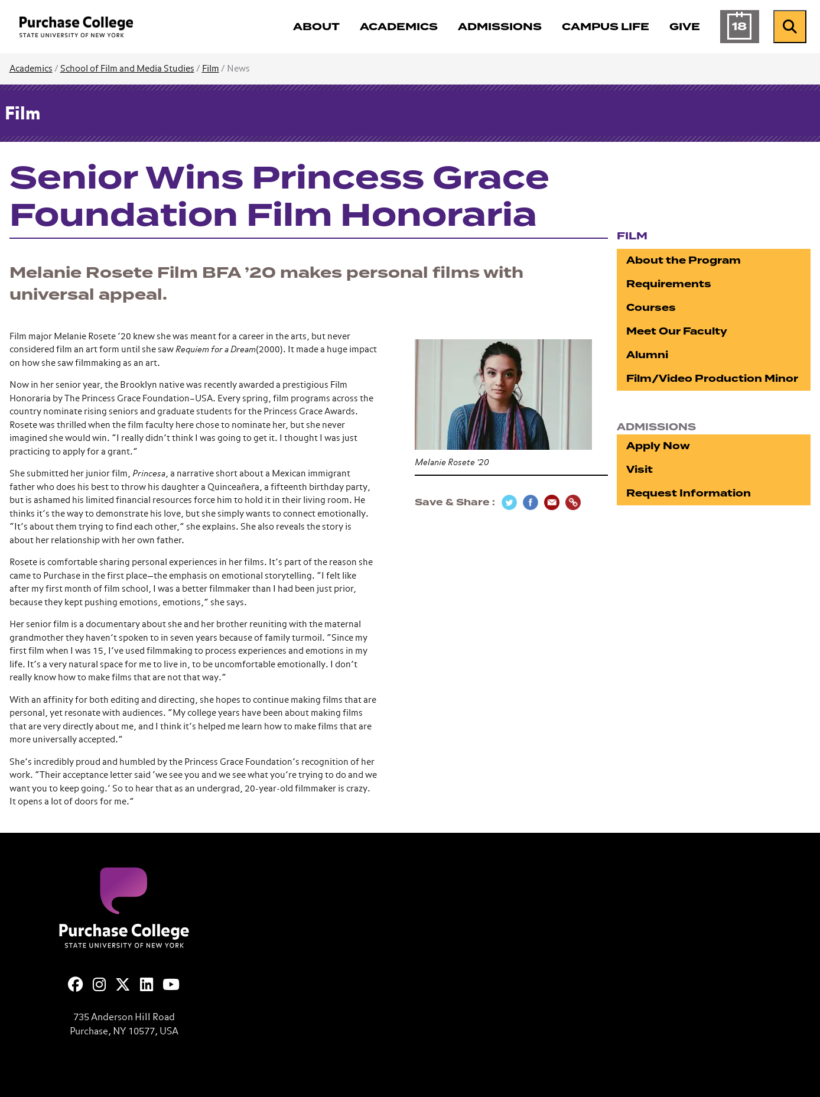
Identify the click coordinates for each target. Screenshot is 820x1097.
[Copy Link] (573, 502)
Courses (651, 307)
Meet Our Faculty (676, 331)
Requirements (668, 284)
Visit (639, 469)
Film (210, 68)
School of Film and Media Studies (127, 68)
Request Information (688, 493)
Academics (31, 68)
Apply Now (658, 446)
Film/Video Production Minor (712, 378)
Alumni (647, 355)
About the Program (683, 260)
